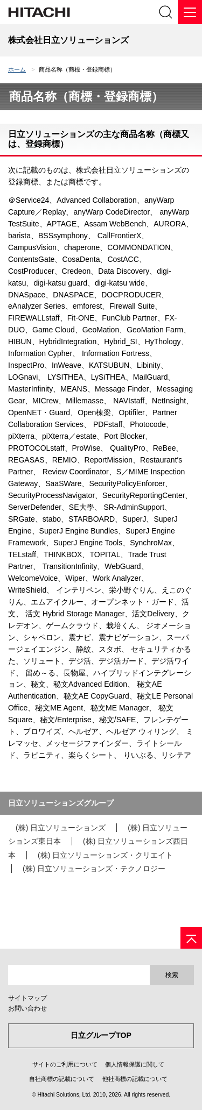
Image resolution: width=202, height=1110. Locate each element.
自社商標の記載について (61, 1079)
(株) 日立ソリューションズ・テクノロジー (94, 868)
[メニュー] (190, 12)
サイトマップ (27, 998)
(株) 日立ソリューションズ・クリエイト (105, 855)
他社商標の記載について (135, 1079)
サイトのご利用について (64, 1064)
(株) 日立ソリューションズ (61, 827)
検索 (171, 975)
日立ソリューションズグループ (61, 803)
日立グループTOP (101, 1035)
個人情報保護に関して (134, 1064)
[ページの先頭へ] (191, 938)
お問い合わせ (27, 1008)
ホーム (17, 69)
